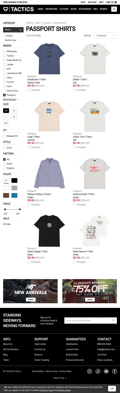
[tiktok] (98, 372)
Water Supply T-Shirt (49, 235)
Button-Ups (10, 40)
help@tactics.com (106, 349)
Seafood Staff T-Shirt (95, 178)
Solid (9, 164)
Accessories (85, 9)
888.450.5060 (104, 344)
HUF (9, 69)
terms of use (46, 390)
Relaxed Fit (10, 136)
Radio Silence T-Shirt (95, 235)
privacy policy (64, 390)
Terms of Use (51, 371)
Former (10, 82)
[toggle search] (114, 9)
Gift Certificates (11, 349)
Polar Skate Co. (14, 60)
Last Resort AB (14, 73)
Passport (9, 95)
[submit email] (113, 320)
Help (101, 2)
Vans (9, 86)
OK (112, 388)
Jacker (10, 64)
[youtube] (106, 372)
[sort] (105, 35)
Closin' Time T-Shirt (95, 120)
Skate (40, 9)
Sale (95, 9)
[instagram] (89, 372)
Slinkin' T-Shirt (95, 63)
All (6, 159)
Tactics (18, 9)
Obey (9, 77)
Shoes (74, 9)
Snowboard (51, 9)
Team (6, 360)
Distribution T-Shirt (49, 63)
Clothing (64, 9)
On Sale (7, 224)
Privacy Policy (65, 371)
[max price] (19, 214)
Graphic (10, 168)
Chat (83, 2)
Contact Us (40, 349)
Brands (103, 9)
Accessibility (37, 371)
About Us (7, 344)
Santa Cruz (12, 90)
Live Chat (101, 354)
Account (92, 2)
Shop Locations (104, 360)
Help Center (40, 344)
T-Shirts (9, 36)
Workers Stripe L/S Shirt (49, 178)
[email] (90, 320)
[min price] (7, 214)
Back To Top (60, 378)
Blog (5, 354)
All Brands (12, 51)
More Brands (11, 99)
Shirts (13, 29)
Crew (7, 147)
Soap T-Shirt (49, 120)
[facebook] (114, 372)
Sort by (87, 35)
